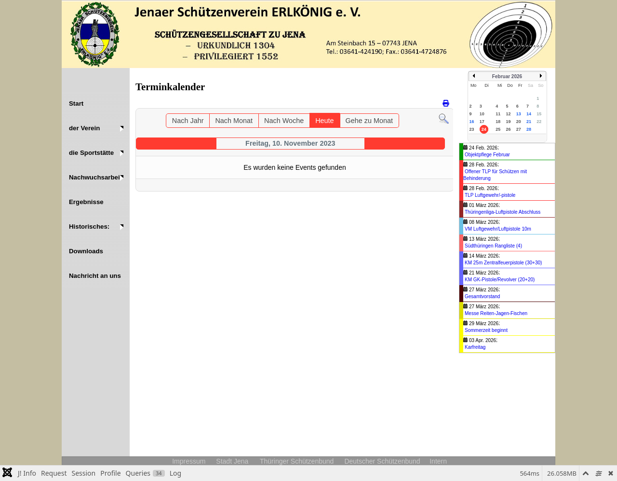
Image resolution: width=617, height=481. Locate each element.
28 (528, 129)
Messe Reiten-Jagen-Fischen (496, 313)
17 (482, 121)
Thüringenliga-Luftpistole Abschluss (502, 212)
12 (508, 113)
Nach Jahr (188, 120)
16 (471, 121)
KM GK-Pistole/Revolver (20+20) (500, 279)
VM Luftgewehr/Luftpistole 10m (498, 229)
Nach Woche (284, 120)
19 (508, 121)
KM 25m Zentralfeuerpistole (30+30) (503, 262)
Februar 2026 (507, 76)
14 (528, 113)
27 (518, 129)
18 (498, 121)
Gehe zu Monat (369, 120)
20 (518, 121)
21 (528, 121)
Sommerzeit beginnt (486, 330)
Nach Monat (234, 120)
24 (484, 129)
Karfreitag (475, 347)
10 (482, 113)
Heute (324, 120)
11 (498, 113)
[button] (96, 128)
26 (508, 129)
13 (518, 113)
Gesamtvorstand (482, 296)
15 (539, 113)
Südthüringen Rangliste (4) (493, 245)
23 (471, 129)
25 (498, 129)
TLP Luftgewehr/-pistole (490, 195)
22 (539, 121)
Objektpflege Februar (487, 154)
